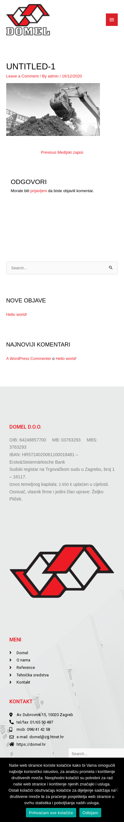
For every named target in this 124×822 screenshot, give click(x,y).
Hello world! (16, 314)
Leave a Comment (22, 76)
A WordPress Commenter (28, 358)
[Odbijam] (116, 790)
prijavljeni (38, 190)
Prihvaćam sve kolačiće (51, 812)
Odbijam (90, 812)
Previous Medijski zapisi (62, 152)
